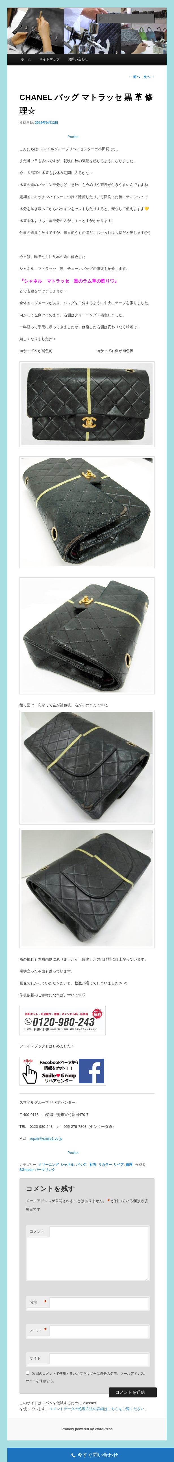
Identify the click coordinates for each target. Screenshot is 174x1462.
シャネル (67, 1165)
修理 (129, 1165)
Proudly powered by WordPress (86, 1429)
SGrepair (26, 1170)
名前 (38, 1302)
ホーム (26, 59)
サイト (35, 1358)
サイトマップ (49, 59)
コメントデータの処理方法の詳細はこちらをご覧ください (96, 1409)
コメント (37, 1231)
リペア (119, 1165)
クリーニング (48, 1165)
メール (38, 1330)
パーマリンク (45, 1170)
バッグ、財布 (86, 1165)
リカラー (105, 1165)
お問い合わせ (78, 59)
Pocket (73, 137)
